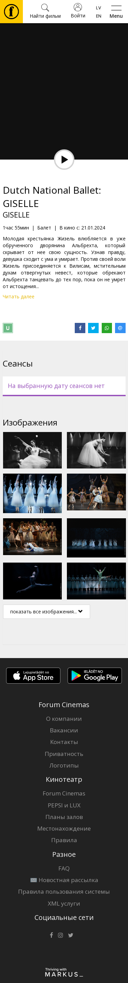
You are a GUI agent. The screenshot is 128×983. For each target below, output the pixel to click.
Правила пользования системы (64, 891)
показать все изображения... (46, 611)
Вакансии (64, 730)
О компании (64, 719)
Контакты (64, 742)
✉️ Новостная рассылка (64, 880)
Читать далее (18, 296)
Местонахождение (64, 828)
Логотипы (64, 765)
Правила (64, 840)
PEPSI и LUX (64, 805)
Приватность (64, 754)
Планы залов (64, 817)
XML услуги (64, 903)
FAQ (64, 868)
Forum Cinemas (64, 793)
